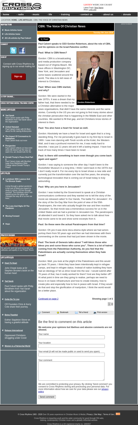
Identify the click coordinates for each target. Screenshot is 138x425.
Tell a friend (81, 312)
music (34, 14)
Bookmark (62, 312)
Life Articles (25, 20)
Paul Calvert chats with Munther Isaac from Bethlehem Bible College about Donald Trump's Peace (19, 162)
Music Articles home (13, 30)
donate (126, 14)
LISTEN (88, 4)
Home (14, 20)
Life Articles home (12, 34)
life (49, 14)
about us (107, 14)
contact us (85, 14)
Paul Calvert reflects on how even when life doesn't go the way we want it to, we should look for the (18, 149)
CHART (108, 4)
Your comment (45, 360)
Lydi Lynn (92, 10)
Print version (100, 312)
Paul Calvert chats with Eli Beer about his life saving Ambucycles (18, 129)
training (64, 14)
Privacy (90, 414)
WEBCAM (97, 4)
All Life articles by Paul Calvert (18, 38)
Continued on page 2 (48, 299)
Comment (44, 312)
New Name (98, 8)
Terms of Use (108, 414)
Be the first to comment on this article (65, 322)
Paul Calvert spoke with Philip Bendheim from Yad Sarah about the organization (18, 119)
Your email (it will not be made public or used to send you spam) (69, 351)
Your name (43, 334)
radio (20, 14)
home (5, 14)
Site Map (97, 414)
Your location (44, 343)
